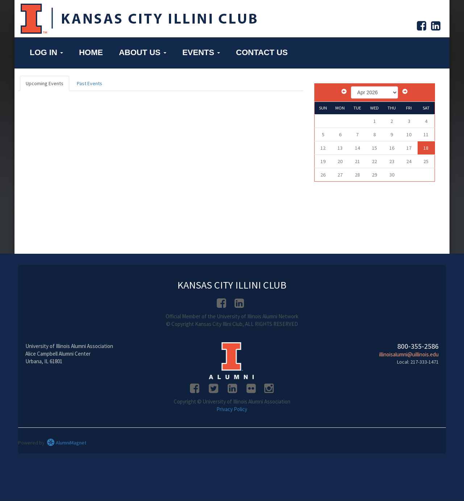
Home (91, 52)
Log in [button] (46, 52)
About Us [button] (142, 52)
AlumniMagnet (66, 442)
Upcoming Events (44, 83)
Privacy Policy (231, 409)
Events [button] (201, 52)
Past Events (89, 83)
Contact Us (262, 52)
